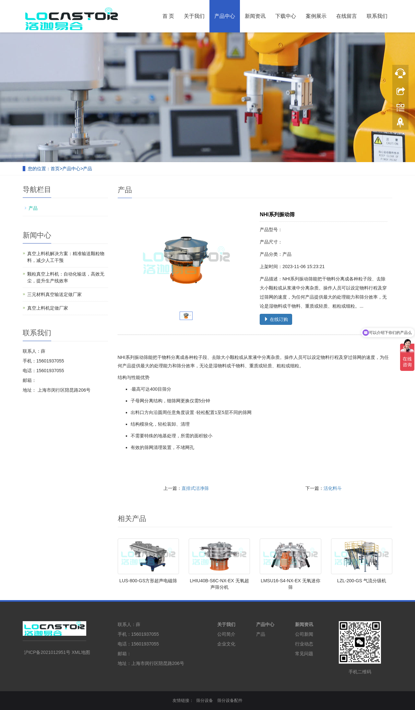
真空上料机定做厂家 (47, 308)
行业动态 (304, 643)
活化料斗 (333, 488)
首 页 (168, 16)
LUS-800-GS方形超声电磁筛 (148, 580)
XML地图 (81, 652)
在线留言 (346, 16)
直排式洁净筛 (195, 488)
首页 (55, 168)
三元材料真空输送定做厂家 (54, 294)
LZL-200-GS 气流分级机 (361, 580)
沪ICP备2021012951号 (47, 652)
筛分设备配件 (230, 700)
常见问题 (304, 653)
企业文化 (226, 643)
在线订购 (276, 319)
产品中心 (224, 16)
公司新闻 (304, 634)
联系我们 (377, 16)
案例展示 (316, 16)
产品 (87, 168)
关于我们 (194, 16)
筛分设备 (204, 700)
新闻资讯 (255, 16)
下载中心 (285, 16)
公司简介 (226, 634)
